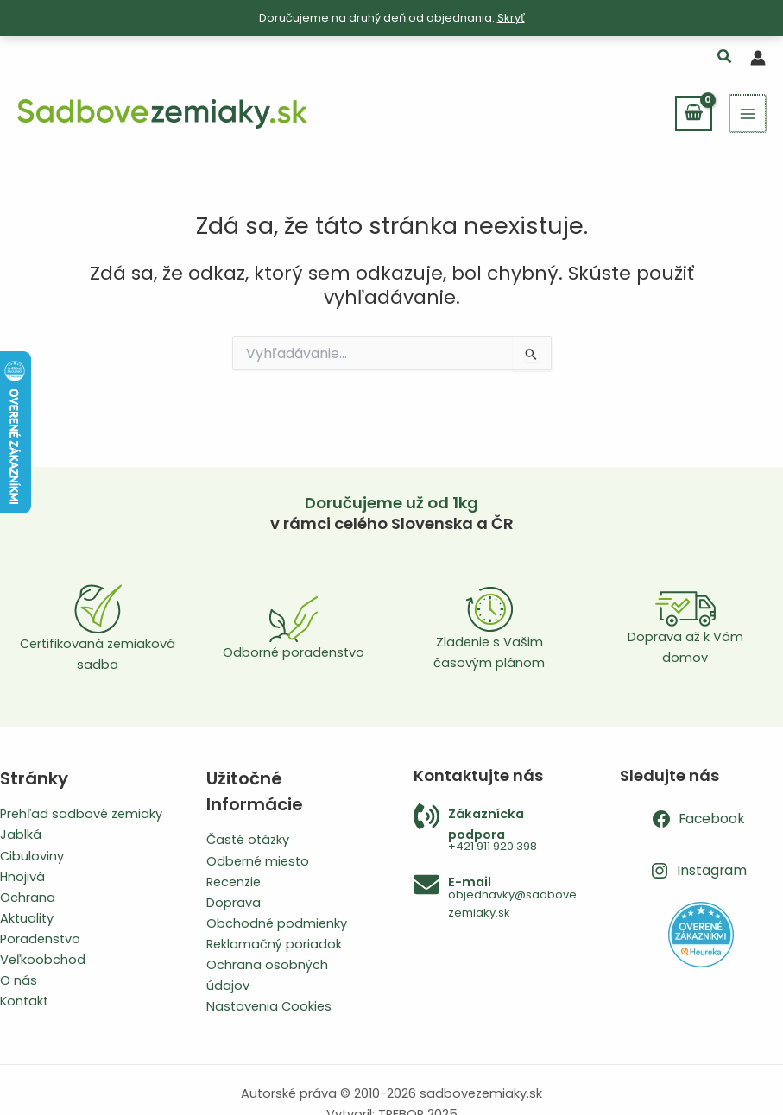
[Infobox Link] (495, 829)
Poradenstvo (40, 939)
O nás (18, 980)
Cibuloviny (32, 856)
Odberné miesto (257, 861)
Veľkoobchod (42, 959)
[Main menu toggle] (748, 113)
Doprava (233, 902)
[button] (725, 58)
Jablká (20, 834)
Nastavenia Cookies (269, 1006)
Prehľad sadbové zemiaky (81, 813)
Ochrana (27, 897)
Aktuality (27, 918)
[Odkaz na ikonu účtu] (758, 58)
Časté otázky (247, 839)
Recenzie (233, 882)
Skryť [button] (511, 17)
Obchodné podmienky (276, 923)
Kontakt (24, 1001)
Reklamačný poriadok (274, 944)
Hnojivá (22, 876)
